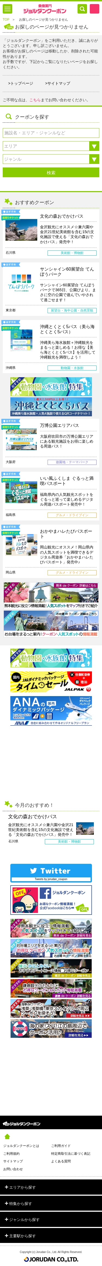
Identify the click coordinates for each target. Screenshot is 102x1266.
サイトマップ (13, 1161)
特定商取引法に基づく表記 (70, 1154)
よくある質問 (61, 1161)
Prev (4, 833)
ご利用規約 (11, 1154)
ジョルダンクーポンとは (21, 1146)
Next (97, 833)
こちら (35, 100)
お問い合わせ (13, 1169)
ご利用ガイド (61, 1146)
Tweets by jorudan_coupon (51, 879)
